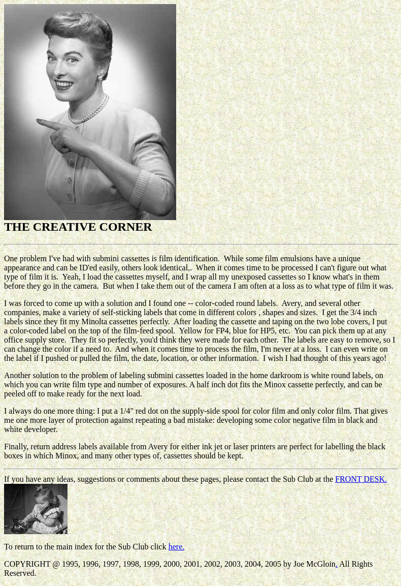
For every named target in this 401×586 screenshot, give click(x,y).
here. (177, 546)
